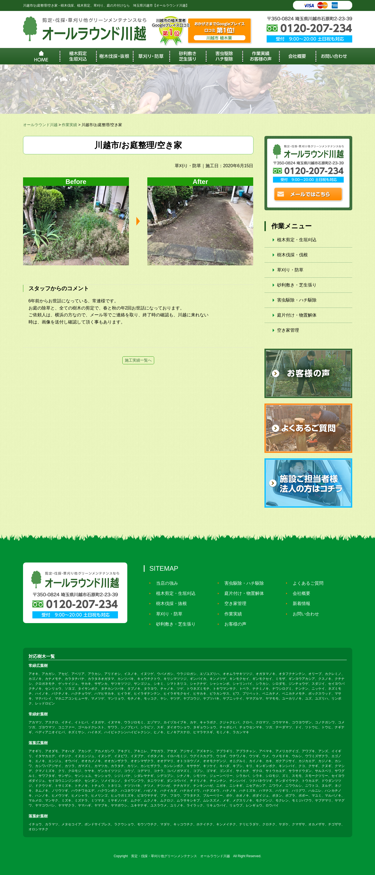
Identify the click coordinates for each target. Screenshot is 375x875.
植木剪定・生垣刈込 (297, 239)
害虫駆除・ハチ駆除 (297, 300)
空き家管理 (288, 330)
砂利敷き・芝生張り (297, 285)
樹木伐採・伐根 (292, 254)
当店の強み (165, 583)
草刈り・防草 (290, 270)
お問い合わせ (303, 613)
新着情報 (299, 603)
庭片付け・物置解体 (297, 315)
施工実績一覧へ (138, 360)
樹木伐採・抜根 (169, 603)
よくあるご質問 (305, 583)
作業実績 (230, 613)
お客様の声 (233, 624)
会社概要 (299, 593)
